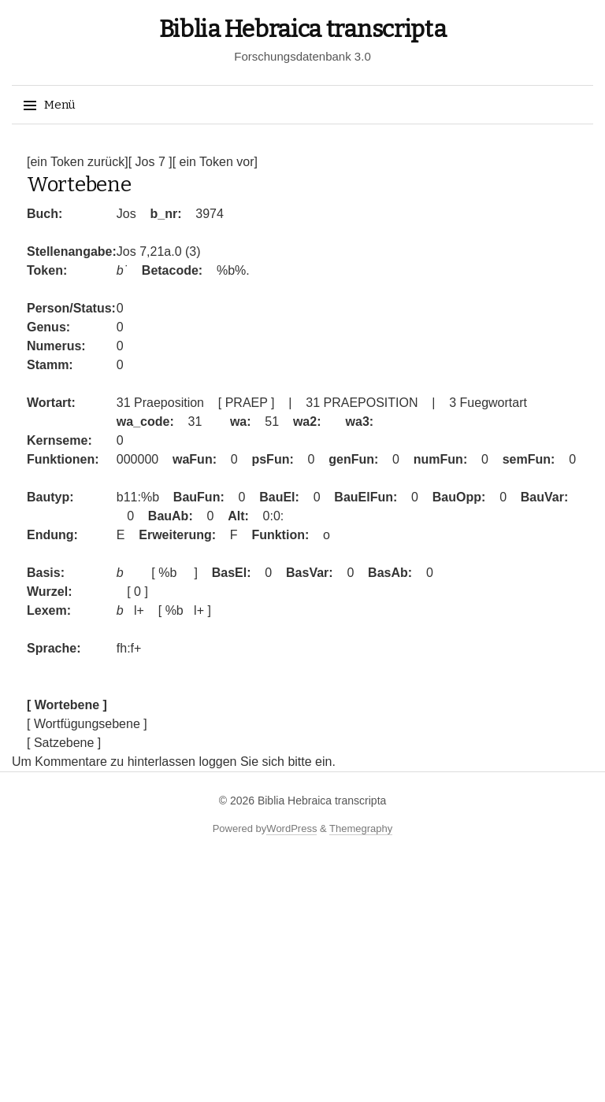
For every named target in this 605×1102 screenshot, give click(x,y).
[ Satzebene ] (64, 742)
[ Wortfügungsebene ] (87, 723)
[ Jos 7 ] (150, 161)
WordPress (291, 828)
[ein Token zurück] (77, 161)
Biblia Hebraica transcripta (303, 29)
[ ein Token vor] (215, 161)
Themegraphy (360, 828)
